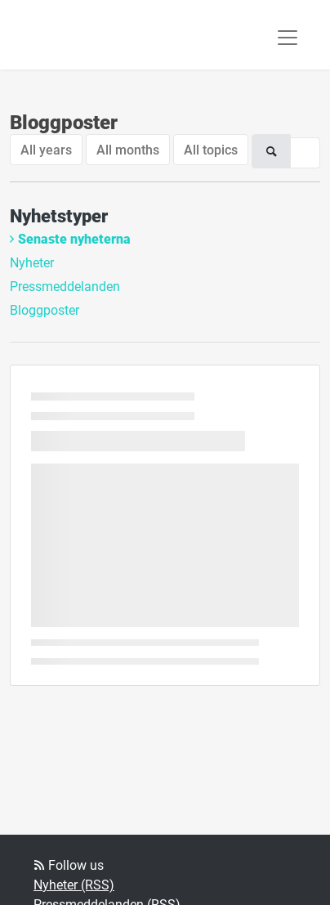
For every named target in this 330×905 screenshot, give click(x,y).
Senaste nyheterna (74, 238)
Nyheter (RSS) (73, 884)
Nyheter (32, 262)
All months (127, 149)
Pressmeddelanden (65, 285)
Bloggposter (44, 309)
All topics (211, 149)
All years (46, 149)
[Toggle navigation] (287, 37)
